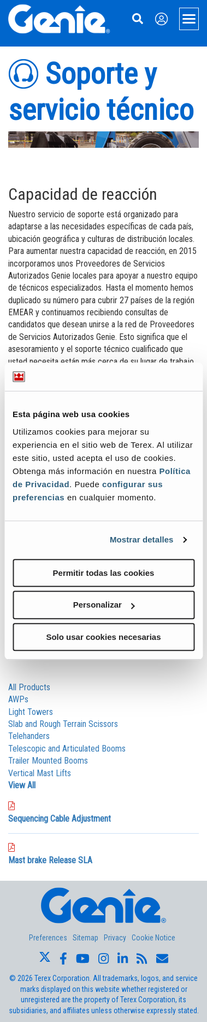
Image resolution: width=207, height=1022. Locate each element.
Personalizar (104, 604)
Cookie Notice (153, 937)
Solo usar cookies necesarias (103, 637)
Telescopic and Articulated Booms (67, 748)
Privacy (115, 937)
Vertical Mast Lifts (39, 773)
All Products (29, 687)
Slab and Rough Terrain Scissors (63, 724)
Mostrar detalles (142, 539)
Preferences (48, 937)
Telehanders (29, 736)
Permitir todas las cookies (104, 573)
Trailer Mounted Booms (48, 760)
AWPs (18, 699)
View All (22, 785)
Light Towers (30, 712)
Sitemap (85, 937)
